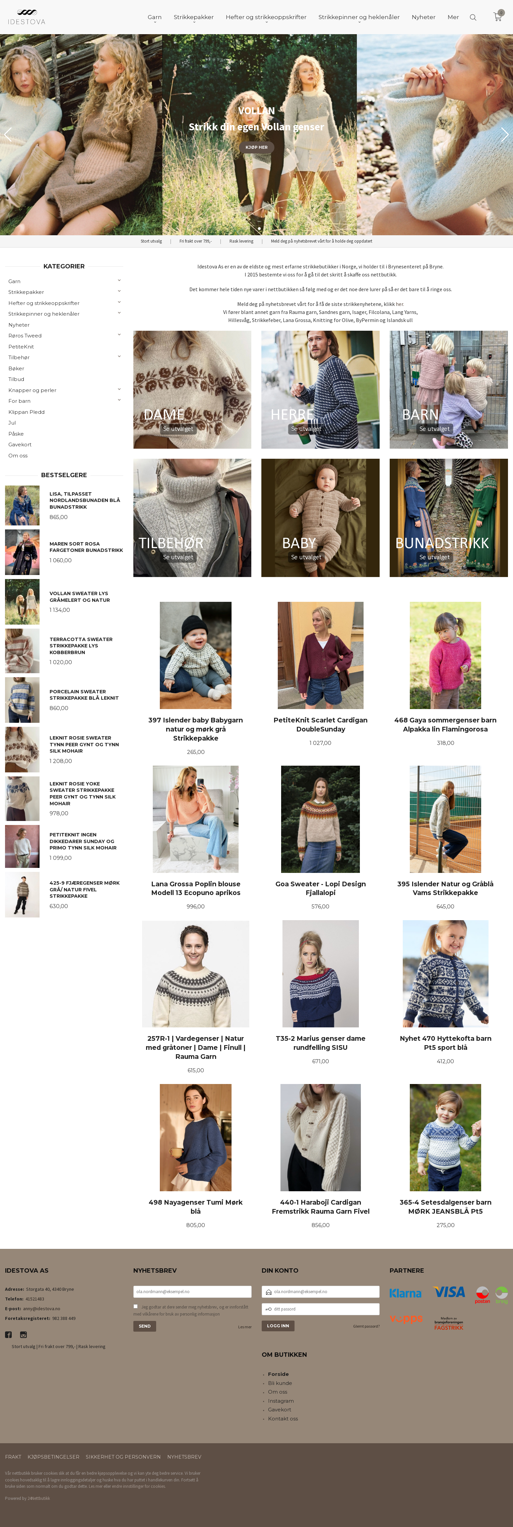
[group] (256, 134)
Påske (16, 434)
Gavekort (19, 444)
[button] (505, 134)
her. (400, 304)
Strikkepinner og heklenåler (43, 314)
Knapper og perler (32, 390)
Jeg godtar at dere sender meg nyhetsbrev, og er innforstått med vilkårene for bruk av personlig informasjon (190, 1310)
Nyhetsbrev (184, 1457)
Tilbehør (18, 357)
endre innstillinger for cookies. (139, 1486)
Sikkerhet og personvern (123, 1457)
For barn (19, 401)
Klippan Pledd (26, 412)
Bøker (16, 368)
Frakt (13, 1457)
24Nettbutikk (38, 1498)
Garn (14, 281)
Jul (12, 423)
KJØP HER (257, 147)
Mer (453, 17)
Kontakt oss (283, 1418)
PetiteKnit (21, 346)
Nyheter (18, 325)
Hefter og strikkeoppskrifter (43, 303)
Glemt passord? (366, 1326)
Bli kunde (280, 1383)
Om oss (17, 455)
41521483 (34, 1299)
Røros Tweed (25, 335)
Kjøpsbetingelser (53, 1457)
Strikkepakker (26, 292)
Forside (278, 1374)
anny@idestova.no (41, 1309)
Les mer (245, 1326)
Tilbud (16, 379)
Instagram (281, 1401)
